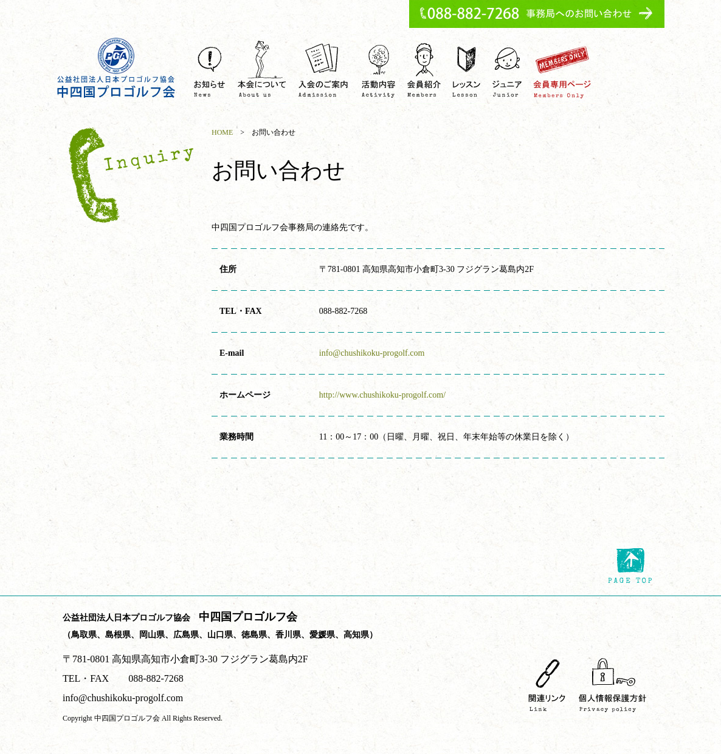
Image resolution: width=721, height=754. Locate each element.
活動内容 (378, 69)
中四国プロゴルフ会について (262, 69)
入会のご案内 (324, 69)
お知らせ (210, 69)
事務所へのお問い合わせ (536, 14)
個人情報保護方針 (612, 684)
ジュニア (507, 69)
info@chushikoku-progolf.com (371, 353)
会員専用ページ (562, 69)
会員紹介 (423, 69)
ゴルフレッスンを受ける (466, 69)
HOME (222, 132)
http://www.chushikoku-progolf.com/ (382, 394)
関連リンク (547, 684)
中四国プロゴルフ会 (116, 68)
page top (630, 565)
